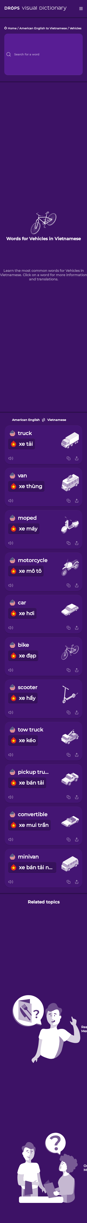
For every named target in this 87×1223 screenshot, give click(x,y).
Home (12, 28)
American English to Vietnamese (43, 28)
